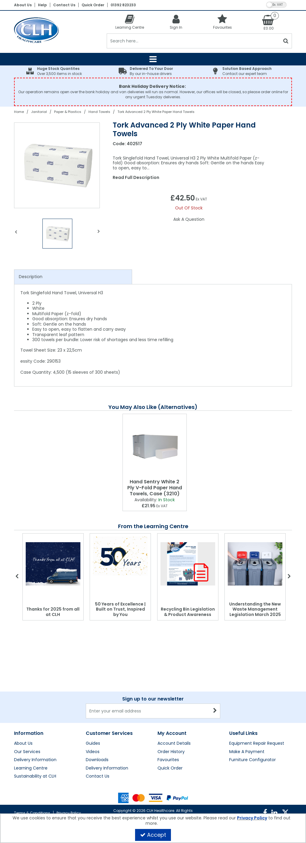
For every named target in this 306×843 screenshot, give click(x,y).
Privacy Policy (68, 813)
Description (30, 277)
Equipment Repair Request (256, 743)
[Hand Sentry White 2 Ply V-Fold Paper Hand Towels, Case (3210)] (154, 445)
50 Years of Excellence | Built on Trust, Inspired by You (120, 609)
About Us (23, 5)
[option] (57, 165)
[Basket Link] (269, 22)
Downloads (97, 760)
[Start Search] (286, 40)
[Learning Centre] (130, 22)
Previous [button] (16, 235)
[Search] (193, 40)
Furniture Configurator (252, 760)
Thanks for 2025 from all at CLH (52, 611)
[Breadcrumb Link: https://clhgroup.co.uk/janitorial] (39, 111)
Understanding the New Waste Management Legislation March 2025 (255, 609)
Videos (93, 752)
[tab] (73, 276)
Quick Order (93, 5)
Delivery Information (35, 760)
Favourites (168, 760)
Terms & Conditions (32, 813)
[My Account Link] (176, 22)
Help (42, 5)
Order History (171, 752)
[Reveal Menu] (153, 59)
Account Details (174, 743)
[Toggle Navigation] (153, 59)
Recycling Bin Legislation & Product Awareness (188, 611)
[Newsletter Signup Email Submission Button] (215, 710)
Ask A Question (188, 219)
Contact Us (64, 5)
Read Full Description (136, 177)
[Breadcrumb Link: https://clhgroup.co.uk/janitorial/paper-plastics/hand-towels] (99, 111)
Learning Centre (31, 768)
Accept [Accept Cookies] (153, 835)
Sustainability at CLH (35, 776)
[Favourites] (222, 22)
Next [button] (99, 235)
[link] (265, 813)
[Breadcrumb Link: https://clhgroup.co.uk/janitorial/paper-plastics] (67, 111)
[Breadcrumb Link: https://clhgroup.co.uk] (19, 111)
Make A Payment (246, 752)
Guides (93, 743)
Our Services (27, 752)
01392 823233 (123, 5)
